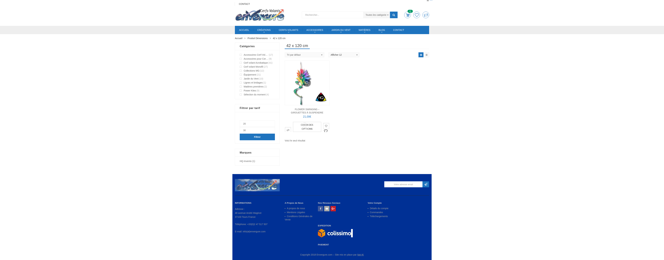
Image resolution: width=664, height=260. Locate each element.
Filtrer (257, 137)
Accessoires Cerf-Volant (256, 54)
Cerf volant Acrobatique (256, 62)
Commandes (376, 212)
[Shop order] (304, 54)
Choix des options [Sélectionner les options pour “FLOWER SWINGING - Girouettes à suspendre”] (307, 126)
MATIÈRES (365, 30)
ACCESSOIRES (314, 30)
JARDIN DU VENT (341, 30)
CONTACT (398, 30)
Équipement (250, 74)
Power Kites (250, 90)
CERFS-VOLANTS (288, 30)
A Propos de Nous (294, 203)
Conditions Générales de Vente (298, 218)
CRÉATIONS (264, 30)
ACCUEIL (244, 30)
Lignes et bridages (253, 82)
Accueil (238, 38)
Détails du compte (379, 208)
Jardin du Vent (251, 78)
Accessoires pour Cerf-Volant (256, 58)
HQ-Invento (246, 161)
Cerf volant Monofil (253, 66)
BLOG (381, 30)
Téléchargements (379, 216)
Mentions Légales (296, 212)
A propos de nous (296, 208)
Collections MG (251, 70)
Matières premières (254, 86)
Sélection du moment (255, 94)
